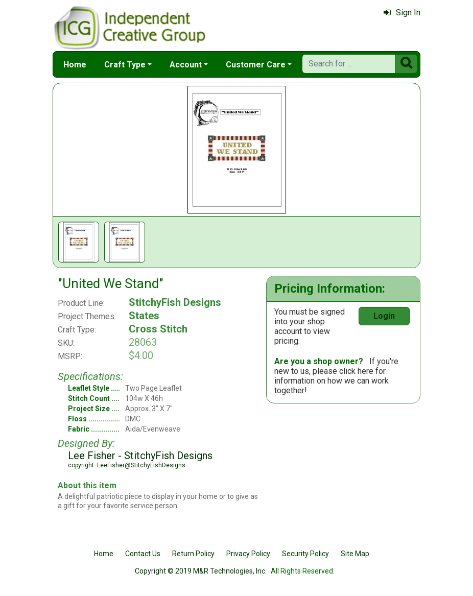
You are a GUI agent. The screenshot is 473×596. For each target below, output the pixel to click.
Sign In (402, 12)
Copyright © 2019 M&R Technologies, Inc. (201, 571)
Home (74, 64)
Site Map (355, 554)
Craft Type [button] (125, 64)
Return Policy (193, 554)
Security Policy (305, 554)
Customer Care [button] (256, 64)
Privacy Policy (248, 554)
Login (384, 316)
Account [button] (186, 64)
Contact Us (142, 554)
